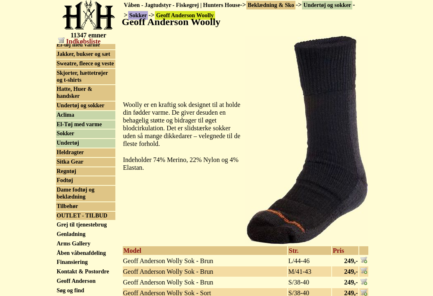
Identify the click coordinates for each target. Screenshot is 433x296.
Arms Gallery (74, 243)
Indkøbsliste (79, 41)
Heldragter (70, 152)
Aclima (66, 115)
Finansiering (72, 262)
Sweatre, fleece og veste (85, 63)
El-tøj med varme (78, 45)
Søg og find (70, 290)
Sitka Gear (70, 162)
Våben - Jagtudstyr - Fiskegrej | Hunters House (182, 5)
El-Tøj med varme (79, 124)
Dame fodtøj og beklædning (76, 193)
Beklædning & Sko (271, 5)
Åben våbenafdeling (81, 253)
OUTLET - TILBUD (82, 216)
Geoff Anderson (76, 281)
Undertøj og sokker (327, 5)
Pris (338, 250)
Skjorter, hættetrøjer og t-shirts (82, 76)
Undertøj (68, 143)
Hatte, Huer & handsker (74, 92)
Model (133, 250)
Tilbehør (67, 206)
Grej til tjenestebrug (82, 225)
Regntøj (66, 171)
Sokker (66, 133)
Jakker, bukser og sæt (83, 54)
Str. (294, 250)
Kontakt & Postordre (83, 271)
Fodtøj (65, 180)
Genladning (71, 234)
